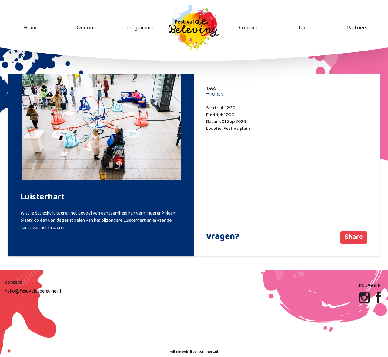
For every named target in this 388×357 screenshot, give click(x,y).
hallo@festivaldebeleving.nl (33, 291)
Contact (248, 28)
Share (354, 237)
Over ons (85, 28)
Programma (139, 28)
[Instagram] (365, 300)
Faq (302, 28)
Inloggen (370, 285)
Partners (357, 28)
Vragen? (222, 237)
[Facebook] (378, 300)
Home (31, 28)
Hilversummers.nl (203, 352)
